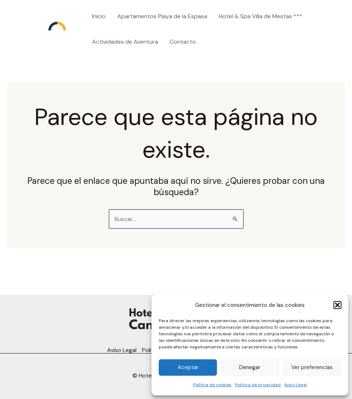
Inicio (99, 16)
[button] (337, 305)
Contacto (183, 42)
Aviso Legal (295, 385)
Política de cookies (212, 385)
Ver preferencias (312, 367)
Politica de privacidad (258, 385)
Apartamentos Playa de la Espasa (162, 16)
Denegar (249, 367)
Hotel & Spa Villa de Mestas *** (260, 16)
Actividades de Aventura (125, 42)
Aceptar (188, 367)
